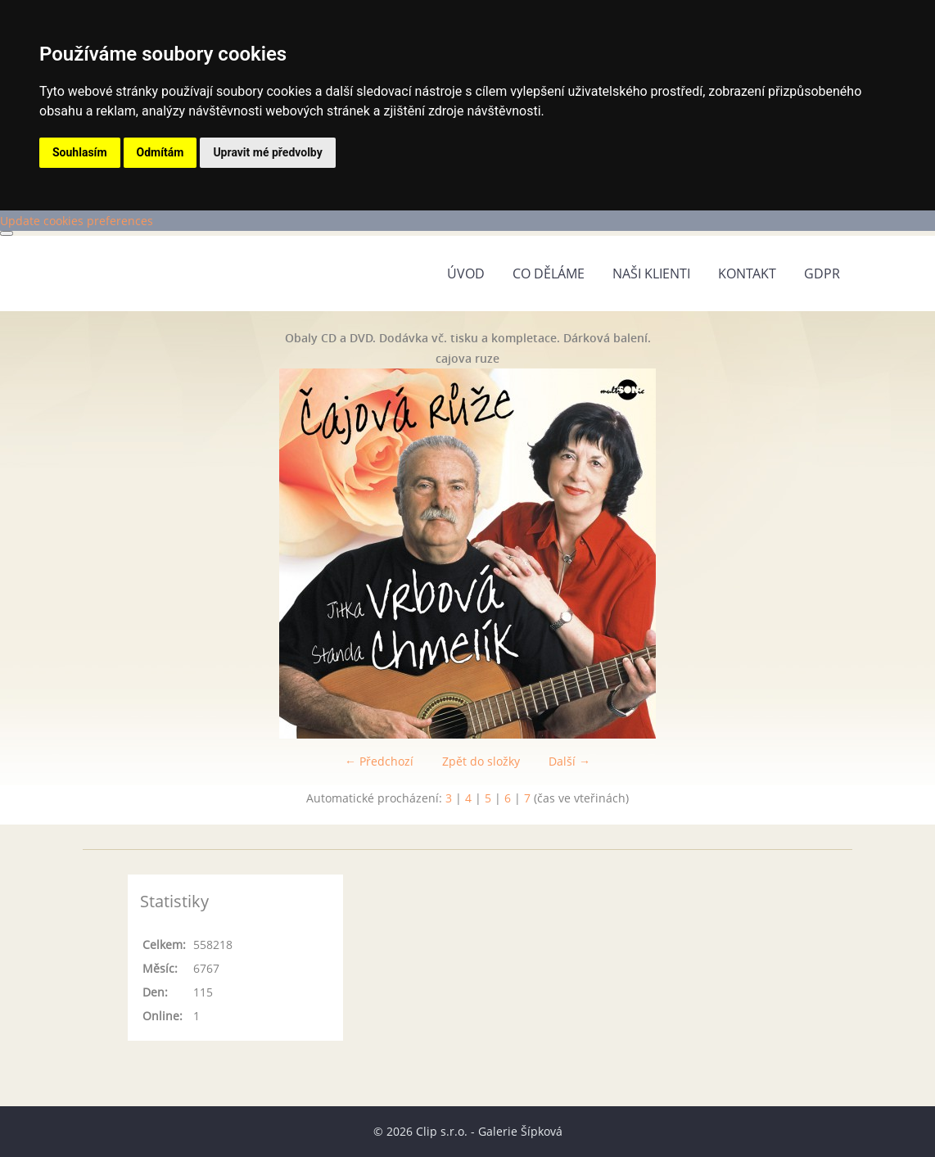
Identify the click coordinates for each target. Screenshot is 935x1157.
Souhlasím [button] (79, 152)
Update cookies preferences (76, 220)
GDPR (822, 273)
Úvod (466, 273)
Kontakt (747, 273)
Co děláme (549, 273)
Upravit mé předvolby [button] (267, 152)
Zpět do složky (481, 761)
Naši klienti (651, 273)
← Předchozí (379, 761)
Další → (569, 761)
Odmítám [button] (160, 152)
